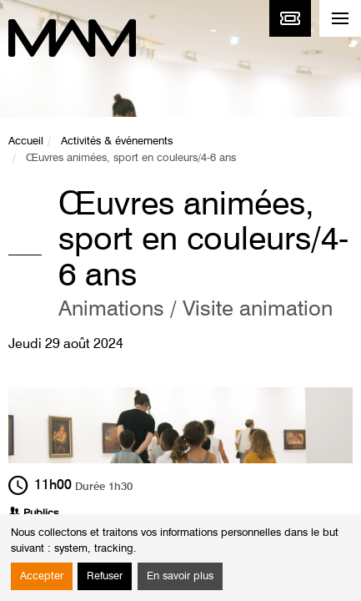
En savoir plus (180, 576)
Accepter (41, 576)
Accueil (25, 141)
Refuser (105, 576)
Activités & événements (117, 141)
